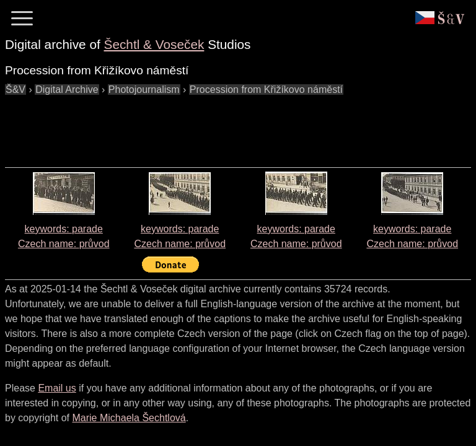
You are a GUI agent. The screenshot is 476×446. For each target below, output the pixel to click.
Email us (57, 388)
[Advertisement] (230, 125)
